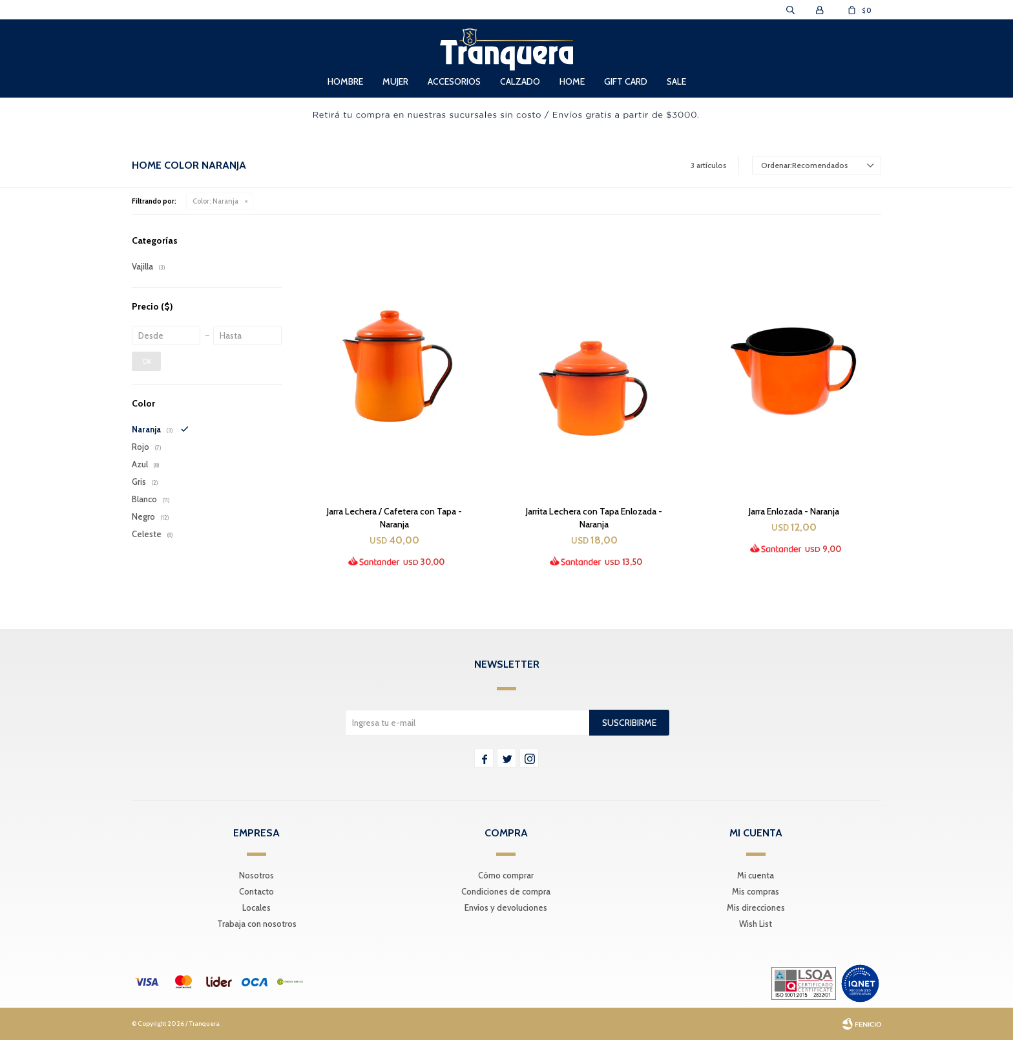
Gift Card (625, 81)
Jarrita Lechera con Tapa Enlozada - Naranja (594, 517)
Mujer (395, 81)
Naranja (215, 201)
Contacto (256, 891)
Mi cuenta (755, 875)
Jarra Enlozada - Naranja (794, 511)
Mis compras (755, 891)
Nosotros (256, 875)
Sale (676, 81)
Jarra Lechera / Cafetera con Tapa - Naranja (394, 517)
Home (572, 81)
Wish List (755, 923)
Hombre (345, 81)
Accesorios (454, 81)
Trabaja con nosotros (257, 923)
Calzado (520, 81)
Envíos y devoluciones (506, 907)
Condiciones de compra (505, 891)
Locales (256, 907)
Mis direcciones (756, 907)
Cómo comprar (506, 875)
